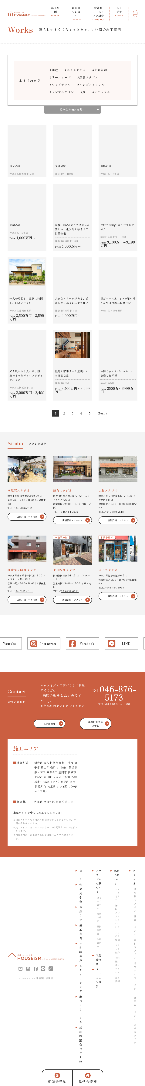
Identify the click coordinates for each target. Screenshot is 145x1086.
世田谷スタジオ (135, 1008)
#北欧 (54, 70)
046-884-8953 (115, 587)
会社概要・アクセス (117, 965)
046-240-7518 (115, 511)
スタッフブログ (80, 978)
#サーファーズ (60, 77)
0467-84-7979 (69, 511)
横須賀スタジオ (135, 900)
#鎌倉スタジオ (87, 77)
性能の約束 (99, 942)
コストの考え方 (117, 895)
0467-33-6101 (24, 591)
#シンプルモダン (62, 92)
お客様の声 (80, 952)
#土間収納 (99, 70)
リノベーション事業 (98, 978)
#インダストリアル (91, 84)
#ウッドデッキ (60, 84)
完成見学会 (80, 893)
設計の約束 (99, 930)
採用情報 (117, 979)
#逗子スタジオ (75, 70)
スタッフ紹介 (117, 948)
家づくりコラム (80, 1009)
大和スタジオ (135, 948)
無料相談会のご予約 (80, 1044)
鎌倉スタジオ (135, 925)
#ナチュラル (101, 92)
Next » (103, 413)
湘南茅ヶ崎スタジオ (135, 978)
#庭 (83, 92)
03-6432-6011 (70, 591)
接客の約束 (99, 917)
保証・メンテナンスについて (117, 916)
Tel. (114, 693)
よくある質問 (117, 936)
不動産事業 (98, 960)
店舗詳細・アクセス (27, 516)
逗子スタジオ (135, 1033)
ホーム (80, 875)
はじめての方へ (99, 903)
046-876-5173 (24, 508)
